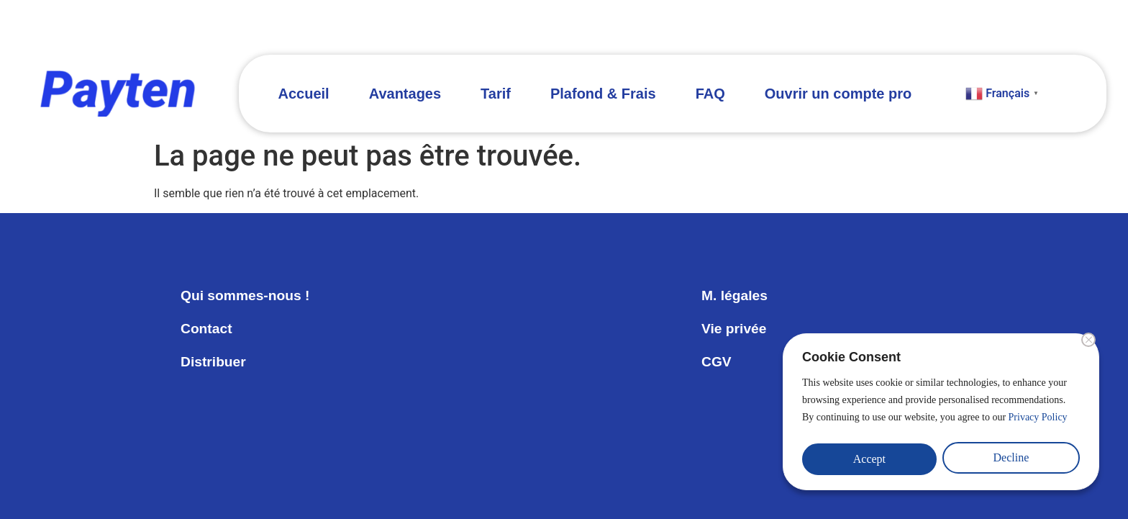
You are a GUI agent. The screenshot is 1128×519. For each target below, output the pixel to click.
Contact (207, 329)
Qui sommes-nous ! (248, 296)
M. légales (735, 296)
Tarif (496, 93)
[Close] (1088, 345)
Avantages (405, 93)
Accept (869, 459)
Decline (1011, 459)
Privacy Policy (1038, 423)
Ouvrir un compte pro (838, 93)
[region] (941, 414)
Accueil (303, 93)
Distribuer (214, 362)
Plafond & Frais (603, 93)
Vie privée (735, 329)
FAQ (710, 93)
